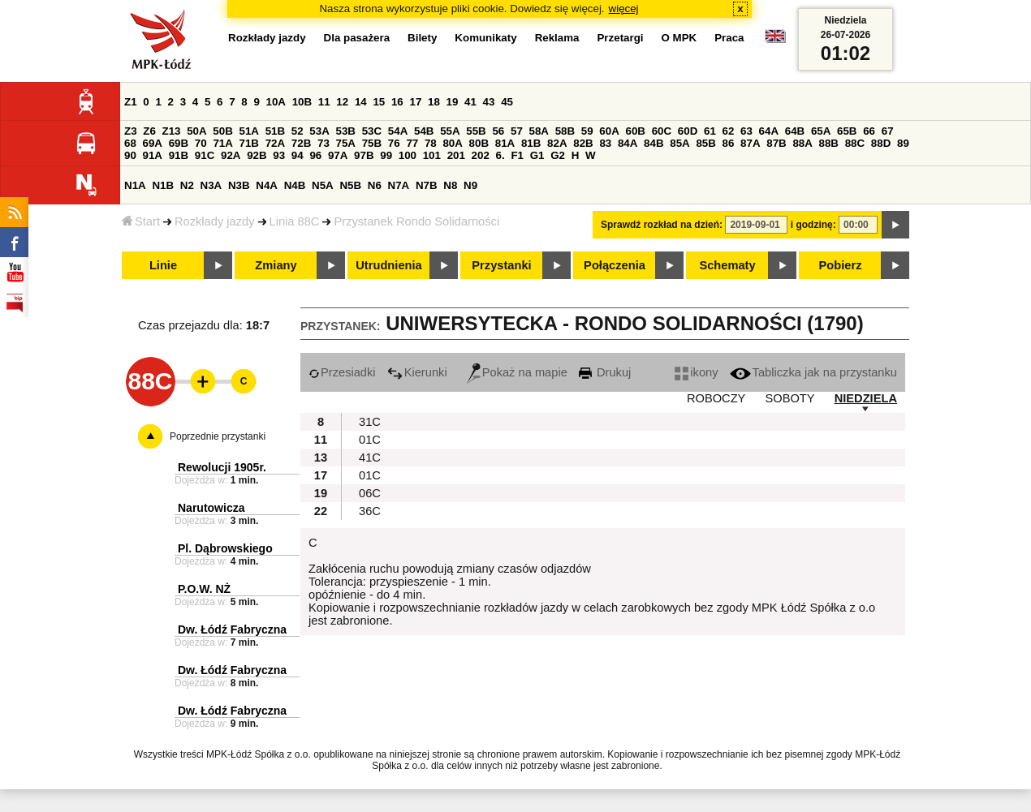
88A (802, 143)
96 (315, 155)
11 (324, 102)
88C (855, 143)
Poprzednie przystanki (217, 436)
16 (397, 102)
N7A (399, 185)
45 (507, 102)
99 (386, 155)
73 (323, 143)
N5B (350, 185)
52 (297, 131)
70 (201, 143)
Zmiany (275, 265)
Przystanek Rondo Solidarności (416, 221)
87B (776, 143)
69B (178, 143)
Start (141, 221)
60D (687, 131)
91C (204, 155)
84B (653, 143)
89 (903, 143)
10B (302, 102)
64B (795, 131)
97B (363, 155)
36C (370, 511)
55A (449, 131)
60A (609, 131)
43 (489, 102)
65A (820, 131)
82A (557, 143)
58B (565, 131)
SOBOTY (789, 398)
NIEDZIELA (866, 398)
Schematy (727, 265)
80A (452, 143)
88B (829, 143)
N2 (187, 185)
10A (276, 102)
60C (661, 131)
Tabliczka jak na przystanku (813, 372)
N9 (470, 185)
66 (869, 131)
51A (249, 131)
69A (152, 143)
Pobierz (840, 265)
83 (605, 143)
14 (361, 102)
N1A (135, 185)
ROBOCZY (716, 398)
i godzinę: (813, 224)
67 (888, 131)
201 (456, 155)
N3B (239, 185)
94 (297, 155)
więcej (624, 8)
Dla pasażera (357, 38)
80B (479, 143)
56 (498, 131)
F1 (517, 155)
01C (370, 439)
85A (679, 143)
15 (379, 102)
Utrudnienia (388, 265)
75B (372, 143)
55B (475, 131)
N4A (267, 185)
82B (583, 143)
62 (729, 131)
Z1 (130, 102)
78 (431, 143)
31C (370, 421)
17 (415, 102)
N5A (323, 185)
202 (481, 155)
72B (301, 143)
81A (505, 143)
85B (705, 143)
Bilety (422, 38)
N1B (163, 185)
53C (372, 131)
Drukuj (605, 372)
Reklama (557, 38)
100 (407, 155)
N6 (375, 185)
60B (635, 131)
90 (130, 155)
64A (769, 131)
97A (337, 155)
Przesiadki (342, 372)
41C (370, 457)
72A (275, 143)
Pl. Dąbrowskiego (225, 548)
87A (750, 143)
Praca (729, 38)
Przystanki (501, 265)
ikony (696, 372)
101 (432, 155)
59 (587, 131)
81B (531, 143)
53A (319, 131)
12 (342, 102)
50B (222, 131)
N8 (450, 185)
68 (130, 143)
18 (434, 102)
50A (196, 131)
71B (249, 143)
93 (279, 155)
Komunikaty (485, 38)
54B (424, 131)
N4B (295, 185)
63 (746, 131)
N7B (427, 185)
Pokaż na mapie (517, 372)
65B (846, 131)
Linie (163, 265)
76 (394, 143)
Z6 (149, 131)
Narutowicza (211, 507)
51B (275, 131)
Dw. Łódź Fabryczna (232, 629)
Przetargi (620, 38)
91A (152, 155)
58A (539, 131)
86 (729, 143)
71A (222, 143)
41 (470, 102)
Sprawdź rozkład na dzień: (662, 224)
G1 (537, 155)
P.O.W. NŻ (204, 588)
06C (370, 493)
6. (500, 155)
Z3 (130, 131)
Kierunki (417, 372)
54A (398, 131)
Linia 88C (295, 221)
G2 (557, 155)
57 (517, 131)
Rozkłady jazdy (215, 221)
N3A (211, 185)
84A (627, 143)
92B (256, 155)
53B (346, 131)
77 (412, 143)
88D (881, 143)
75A (346, 143)
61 (710, 131)
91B (178, 155)
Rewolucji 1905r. (222, 467)
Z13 (171, 131)
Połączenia (614, 265)
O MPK (679, 38)
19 (452, 102)
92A (230, 155)
